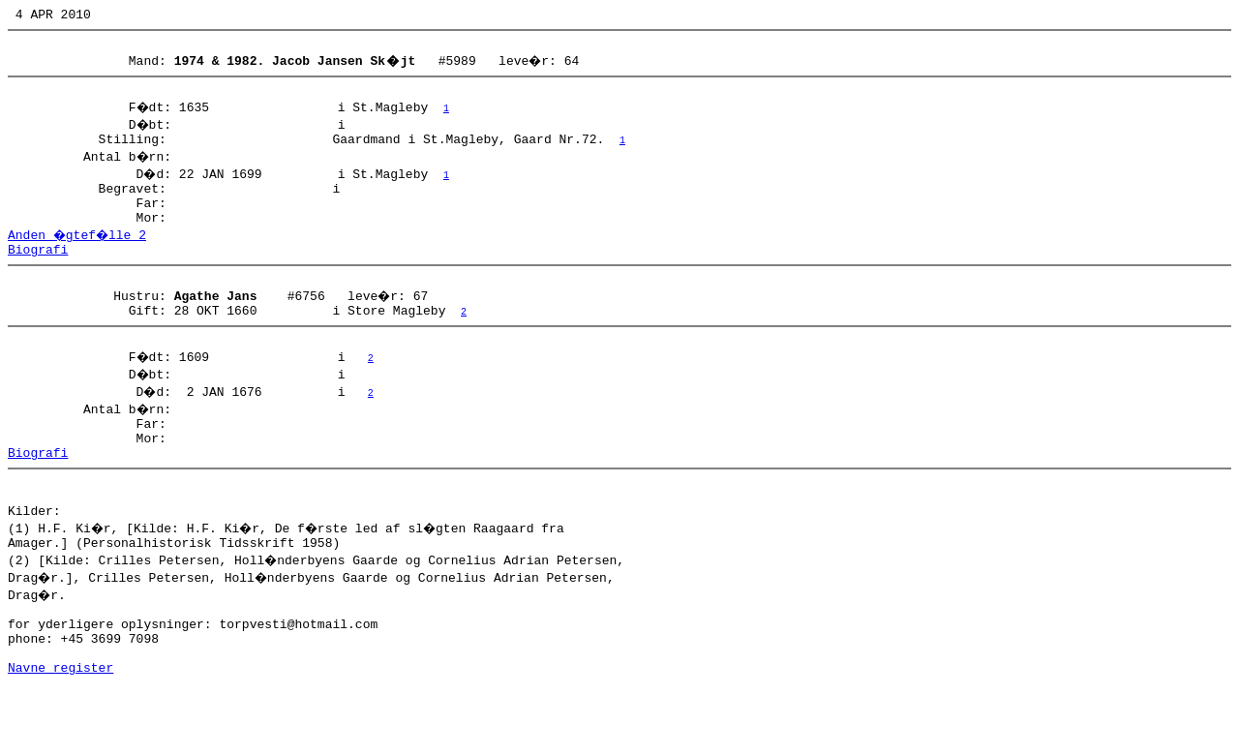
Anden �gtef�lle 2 (79, 254)
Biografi (38, 272)
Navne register (60, 733)
